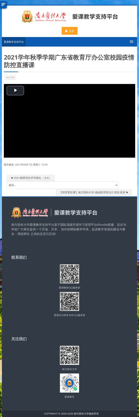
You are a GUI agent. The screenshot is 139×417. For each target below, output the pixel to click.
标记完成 (10, 77)
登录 (69, 31)
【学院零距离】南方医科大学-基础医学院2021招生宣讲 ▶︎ (94, 192)
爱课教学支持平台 (14, 42)
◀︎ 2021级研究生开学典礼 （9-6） (30, 178)
